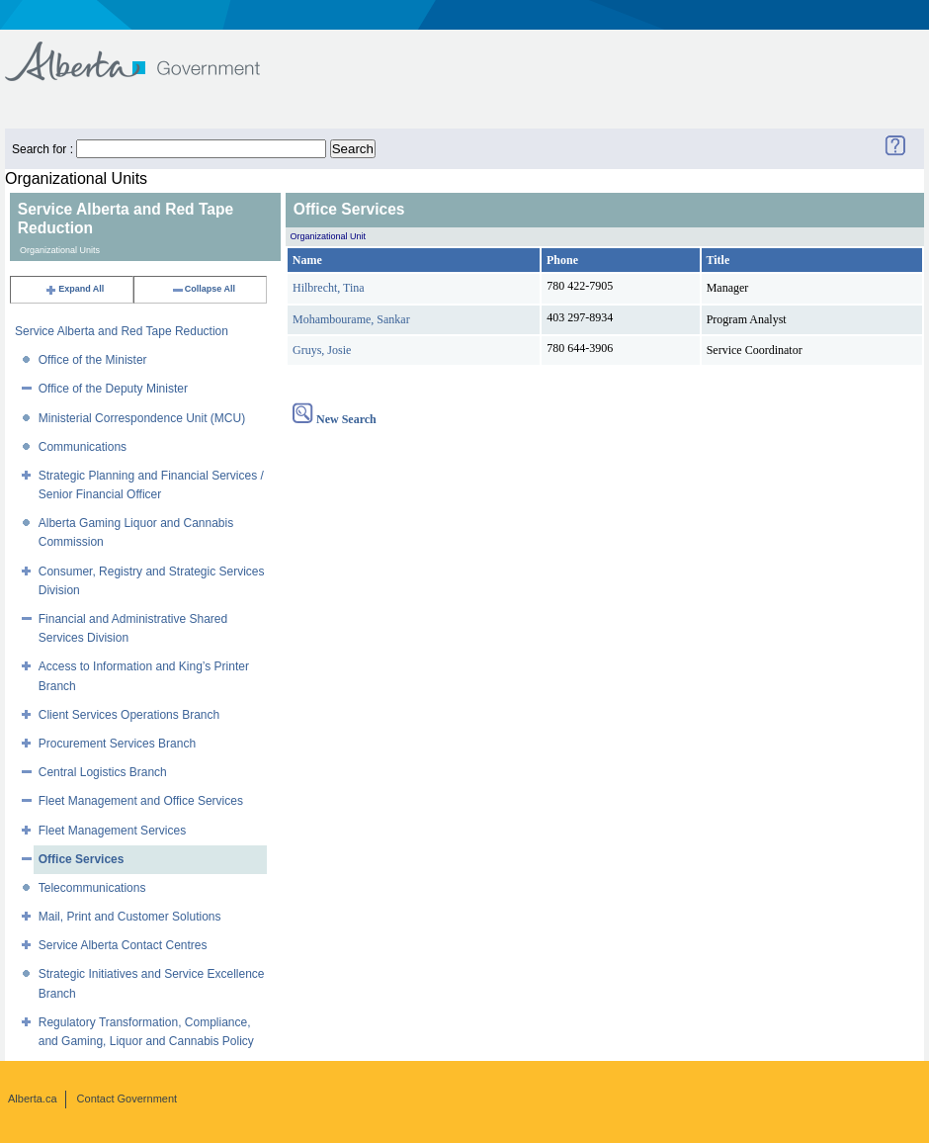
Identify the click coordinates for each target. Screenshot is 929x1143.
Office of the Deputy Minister (113, 389)
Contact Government (127, 1098)
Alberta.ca (32, 1098)
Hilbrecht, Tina (329, 288)
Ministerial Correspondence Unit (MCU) (142, 418)
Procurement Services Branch (117, 743)
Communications (83, 447)
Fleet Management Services (112, 830)
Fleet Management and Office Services (141, 801)
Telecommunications (92, 888)
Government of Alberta (148, 52)
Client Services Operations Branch (129, 715)
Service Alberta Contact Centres (123, 945)
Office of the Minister (93, 360)
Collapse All (203, 289)
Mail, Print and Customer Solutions (130, 916)
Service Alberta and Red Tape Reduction (121, 331)
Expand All (74, 289)
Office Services (82, 859)
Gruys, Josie (322, 350)
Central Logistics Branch (103, 772)
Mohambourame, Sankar (351, 319)
